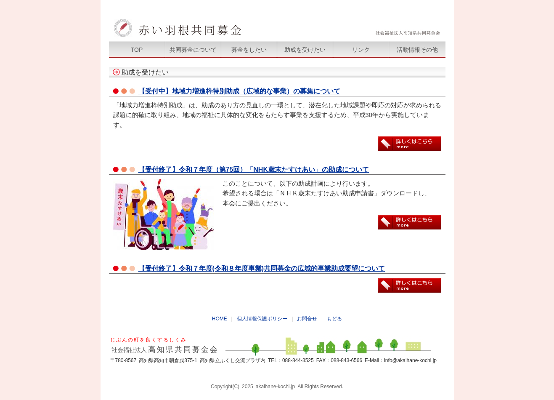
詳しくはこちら (409, 143)
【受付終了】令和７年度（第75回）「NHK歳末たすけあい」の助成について (253, 169)
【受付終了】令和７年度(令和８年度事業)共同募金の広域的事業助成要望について (261, 268)
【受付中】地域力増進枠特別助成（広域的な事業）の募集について (239, 91)
